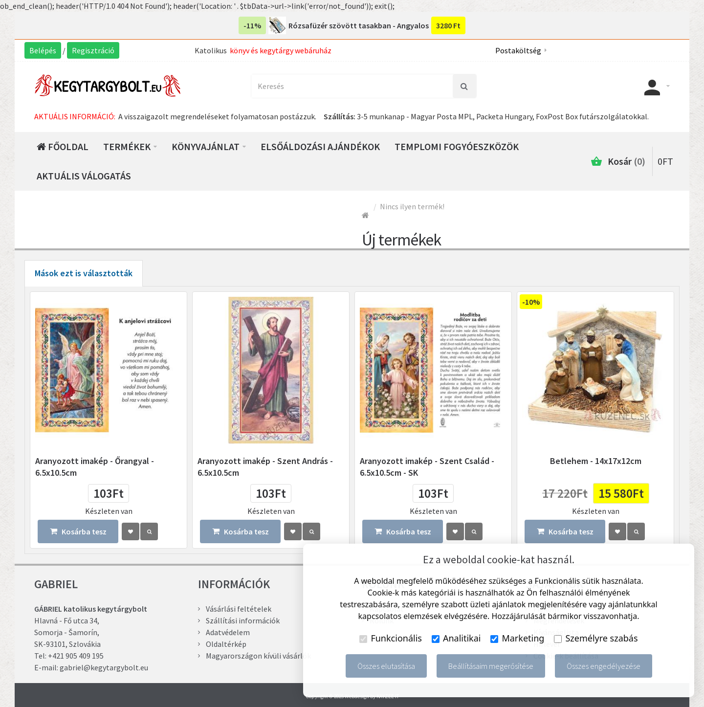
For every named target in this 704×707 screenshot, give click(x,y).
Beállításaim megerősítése (490, 666)
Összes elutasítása (386, 666)
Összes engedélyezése (603, 666)
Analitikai (456, 638)
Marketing (517, 638)
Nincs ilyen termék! (412, 206)
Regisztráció (93, 50)
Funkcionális (390, 638)
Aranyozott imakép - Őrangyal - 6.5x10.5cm (94, 466)
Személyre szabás (596, 638)
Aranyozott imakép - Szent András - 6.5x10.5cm (265, 466)
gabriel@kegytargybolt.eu (104, 667)
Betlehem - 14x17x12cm (595, 460)
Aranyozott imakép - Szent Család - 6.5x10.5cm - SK (427, 466)
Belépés (42, 50)
